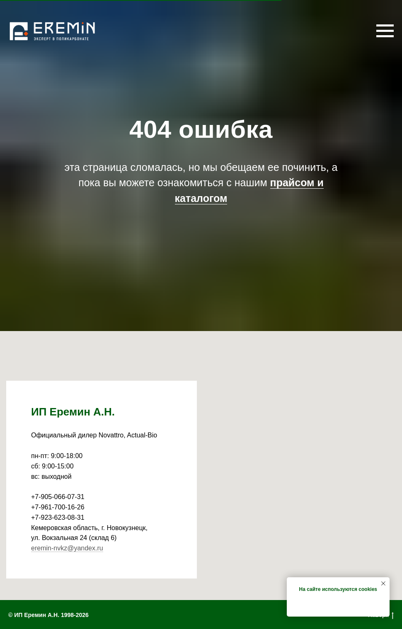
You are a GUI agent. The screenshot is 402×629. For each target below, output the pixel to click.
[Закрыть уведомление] (383, 583)
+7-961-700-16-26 (58, 507)
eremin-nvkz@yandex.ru (67, 548)
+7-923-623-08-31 (58, 517)
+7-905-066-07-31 (58, 496)
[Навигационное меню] (385, 31)
